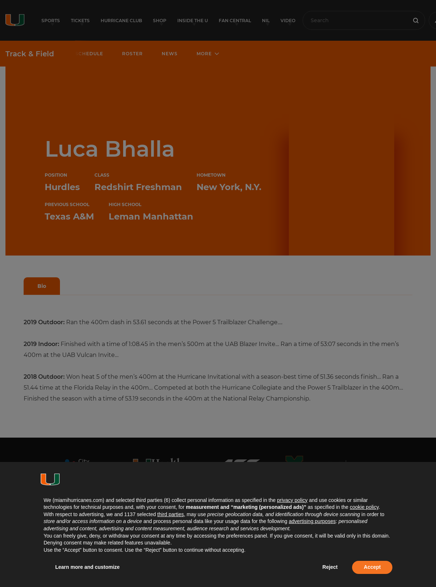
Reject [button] (330, 567)
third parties (170, 514)
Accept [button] (372, 567)
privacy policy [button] (292, 500)
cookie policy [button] (364, 507)
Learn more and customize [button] (87, 567)
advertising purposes (312, 521)
